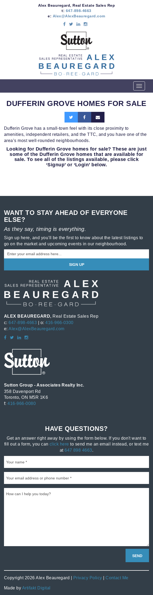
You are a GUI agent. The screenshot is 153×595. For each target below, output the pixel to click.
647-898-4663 (78, 11)
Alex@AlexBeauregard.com (79, 16)
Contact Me (117, 577)
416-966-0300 (59, 322)
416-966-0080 (21, 403)
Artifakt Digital (36, 587)
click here (59, 444)
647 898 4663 (78, 450)
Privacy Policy (87, 577)
